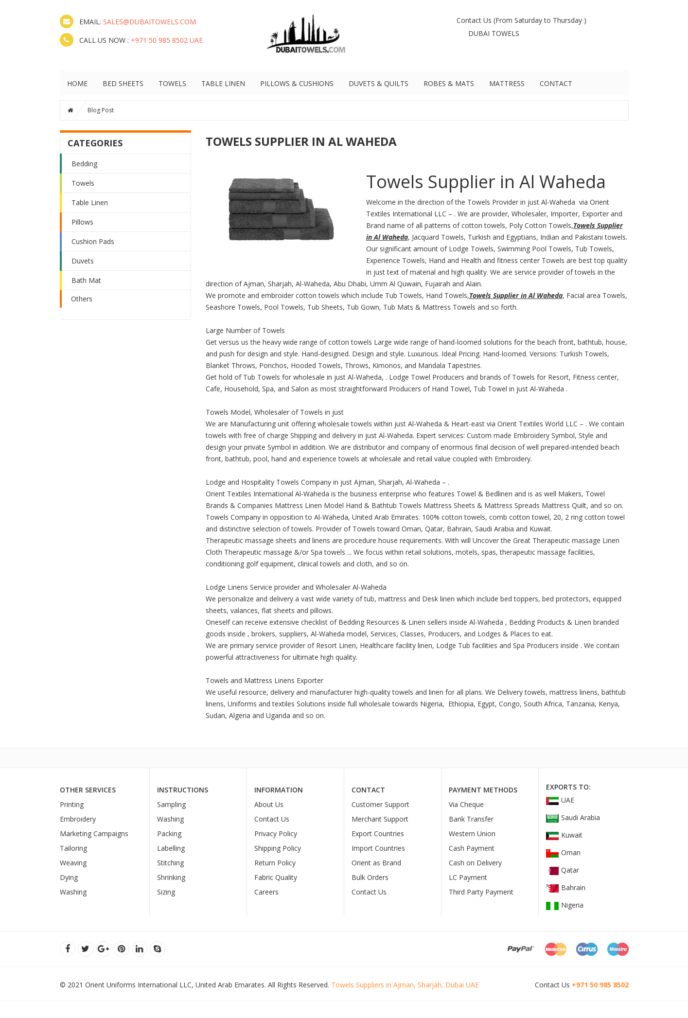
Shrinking (171, 877)
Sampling (171, 804)
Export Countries (378, 833)
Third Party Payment (481, 891)
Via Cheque (466, 804)
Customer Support (380, 804)
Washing (73, 891)
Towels (82, 183)
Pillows (82, 222)
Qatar (562, 870)
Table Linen (89, 202)
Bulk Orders (370, 877)
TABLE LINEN (223, 83)
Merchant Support (380, 819)
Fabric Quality (275, 877)
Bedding (84, 163)
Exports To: (568, 786)
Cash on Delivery (475, 862)
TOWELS (172, 83)
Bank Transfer (471, 819)
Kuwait (564, 835)
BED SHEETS (123, 83)
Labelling (171, 848)
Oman (563, 852)
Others (81, 298)
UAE (560, 800)
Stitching (170, 862)
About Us (268, 804)
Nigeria (564, 905)
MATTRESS (507, 83)
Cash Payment (471, 848)
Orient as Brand (376, 862)
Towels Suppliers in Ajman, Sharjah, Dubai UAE (405, 984)
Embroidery (78, 819)
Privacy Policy (275, 833)
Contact (556, 83)
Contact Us (474, 20)
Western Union (472, 833)
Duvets (82, 260)
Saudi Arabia (573, 817)
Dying (69, 877)
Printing (72, 804)
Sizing (166, 891)
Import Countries (378, 848)
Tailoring (73, 848)
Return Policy (275, 862)
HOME (77, 83)
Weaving (73, 862)
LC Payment (468, 877)
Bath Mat (86, 280)
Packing (169, 833)
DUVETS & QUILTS (378, 83)
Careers (266, 891)
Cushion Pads (92, 241)
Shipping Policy (277, 848)
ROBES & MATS (448, 83)
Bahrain (565, 887)
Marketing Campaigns (94, 833)
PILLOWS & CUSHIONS (297, 83)
